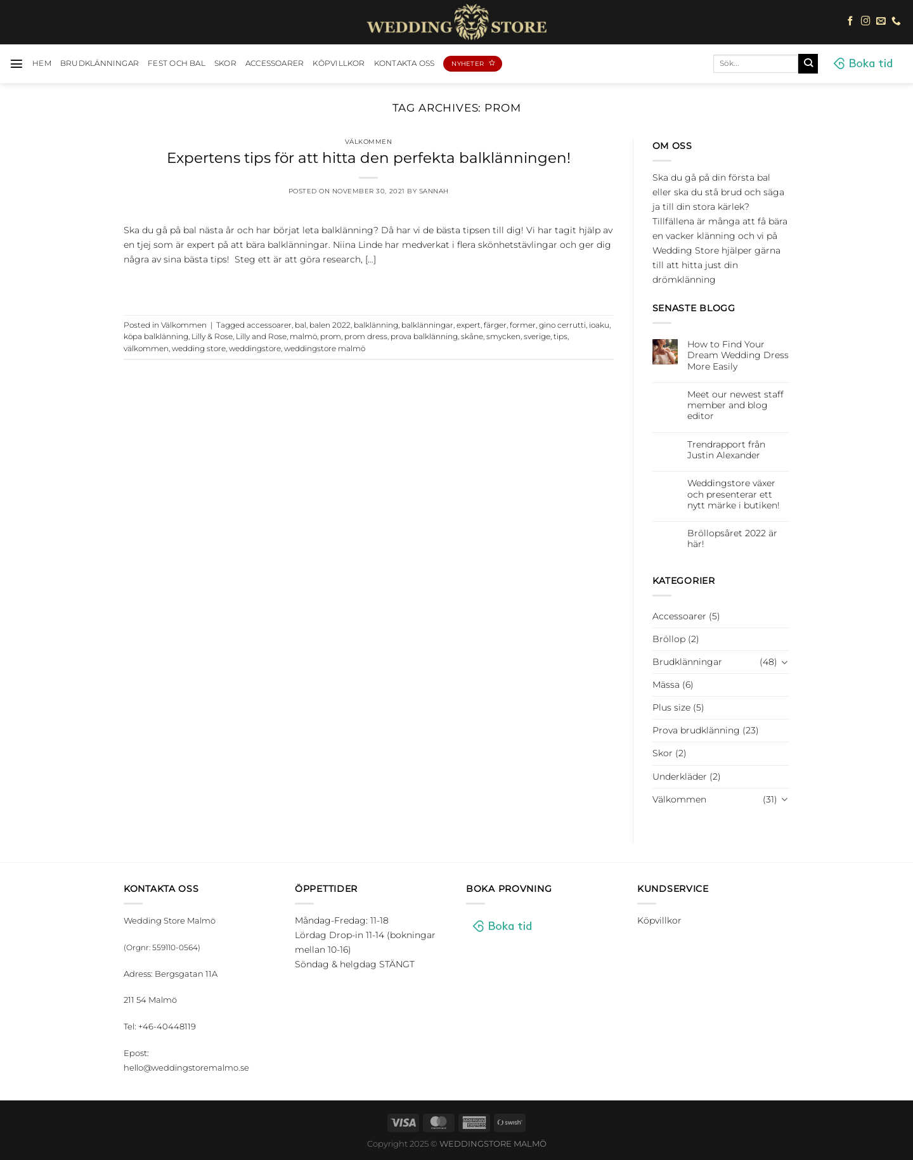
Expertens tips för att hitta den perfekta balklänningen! (369, 158)
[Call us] (896, 21)
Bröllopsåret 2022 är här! (732, 539)
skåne (472, 336)
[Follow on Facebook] (850, 21)
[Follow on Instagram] (866, 21)
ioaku (599, 325)
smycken (503, 336)
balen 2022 (330, 325)
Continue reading (368, 285)
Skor (225, 63)
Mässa (666, 684)
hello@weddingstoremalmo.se (186, 1067)
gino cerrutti (562, 325)
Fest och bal (176, 63)
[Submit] (808, 63)
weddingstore (255, 348)
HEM (41, 63)
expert (468, 325)
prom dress (365, 336)
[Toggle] (784, 662)
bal (300, 325)
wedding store (199, 348)
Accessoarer (274, 63)
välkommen (146, 348)
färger (495, 325)
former (523, 325)
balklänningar (427, 325)
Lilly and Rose (261, 336)
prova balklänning (424, 336)
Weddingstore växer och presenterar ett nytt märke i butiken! (733, 494)
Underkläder (679, 776)
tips (560, 336)
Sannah (434, 191)
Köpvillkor (339, 63)
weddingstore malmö (324, 348)
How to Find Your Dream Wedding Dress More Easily (738, 355)
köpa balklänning (156, 336)
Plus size (671, 707)
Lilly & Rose (212, 336)
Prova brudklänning (696, 730)
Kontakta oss (404, 63)
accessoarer (269, 325)
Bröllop (668, 639)
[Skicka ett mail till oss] (881, 21)
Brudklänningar (99, 63)
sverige (537, 336)
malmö (303, 336)
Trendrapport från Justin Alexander (726, 450)
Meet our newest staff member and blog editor (735, 405)
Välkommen (368, 142)
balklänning (376, 325)
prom (330, 336)
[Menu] (16, 63)
